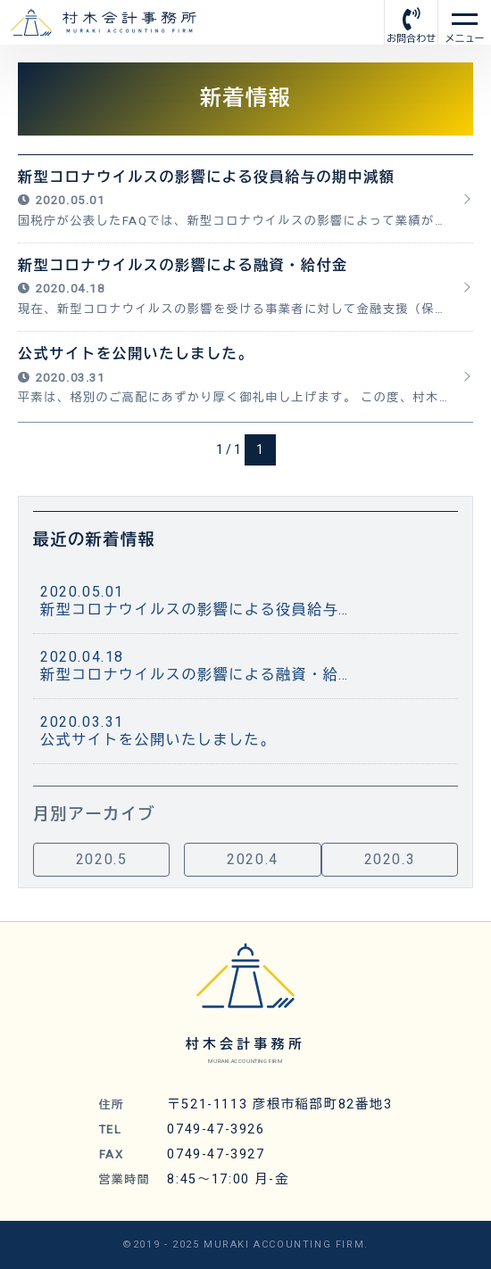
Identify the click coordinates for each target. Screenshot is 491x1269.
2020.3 (390, 863)
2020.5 (102, 863)
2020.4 (253, 863)
